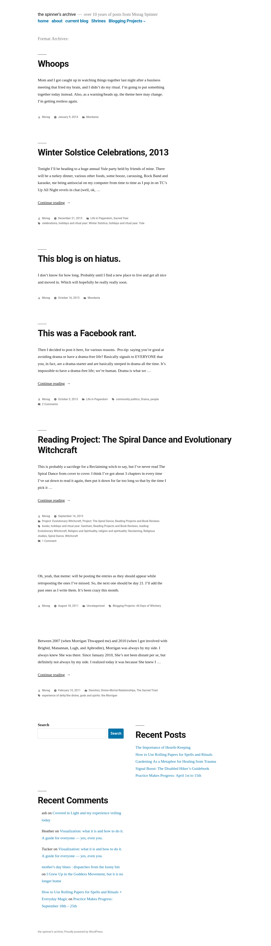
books (46, 526)
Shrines (98, 20)
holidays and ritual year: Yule (126, 223)
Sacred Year (120, 218)
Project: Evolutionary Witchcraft (61, 521)
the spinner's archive (57, 14)
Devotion (94, 690)
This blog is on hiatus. (79, 259)
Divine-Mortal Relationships (118, 690)
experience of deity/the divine (60, 695)
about (57, 20)
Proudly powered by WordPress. (83, 931)
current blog (76, 20)
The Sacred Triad (147, 690)
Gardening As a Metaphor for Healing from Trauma (176, 761)
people (154, 399)
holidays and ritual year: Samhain (71, 526)
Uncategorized (96, 605)
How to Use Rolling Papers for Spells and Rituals (174, 754)
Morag (46, 117)
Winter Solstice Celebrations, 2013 (103, 152)
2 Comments (50, 404)
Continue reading (54, 202)
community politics (128, 399)
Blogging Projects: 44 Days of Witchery (137, 605)
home (43, 20)
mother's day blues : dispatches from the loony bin (81, 866)
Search (43, 724)
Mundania (92, 117)
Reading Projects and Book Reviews (137, 521)
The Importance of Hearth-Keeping (163, 747)
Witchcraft (71, 536)
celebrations (49, 223)
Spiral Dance (56, 536)
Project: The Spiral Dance (98, 521)
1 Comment (49, 541)
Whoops (53, 64)
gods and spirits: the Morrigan (98, 695)
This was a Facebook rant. (87, 333)
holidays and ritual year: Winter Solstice (83, 223)
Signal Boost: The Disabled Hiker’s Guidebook (172, 768)
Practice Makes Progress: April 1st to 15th (168, 775)
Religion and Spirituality (82, 531)
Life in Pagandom (101, 218)
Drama (145, 399)
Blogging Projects (125, 20)
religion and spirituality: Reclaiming (120, 531)
